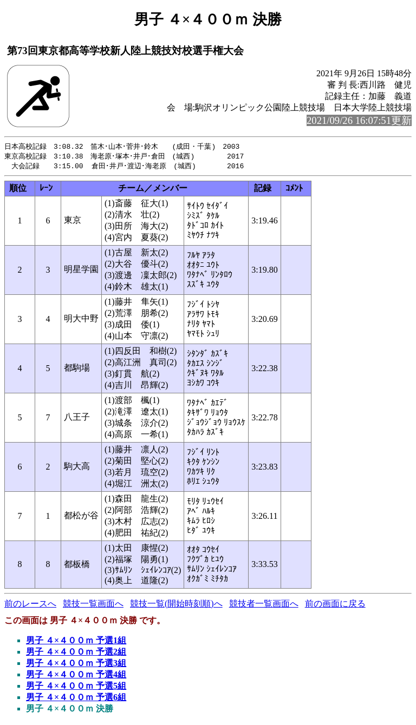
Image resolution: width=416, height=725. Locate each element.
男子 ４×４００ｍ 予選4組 (76, 676)
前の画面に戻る (335, 605)
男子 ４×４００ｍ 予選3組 (76, 664)
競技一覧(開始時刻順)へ (176, 605)
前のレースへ (30, 605)
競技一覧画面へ (93, 605)
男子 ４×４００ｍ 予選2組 (76, 653)
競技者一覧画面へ (263, 605)
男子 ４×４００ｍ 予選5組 (76, 687)
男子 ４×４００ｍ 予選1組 (76, 642)
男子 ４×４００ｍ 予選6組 (76, 698)
